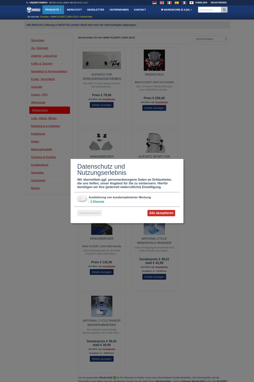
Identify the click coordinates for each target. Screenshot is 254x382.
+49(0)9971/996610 (38, 2)
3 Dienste (96, 201)
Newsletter (95, 9)
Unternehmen (119, 9)
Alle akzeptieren (161, 213)
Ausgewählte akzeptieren (89, 213)
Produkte (53, 9)
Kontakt (140, 9)
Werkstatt (74, 9)
